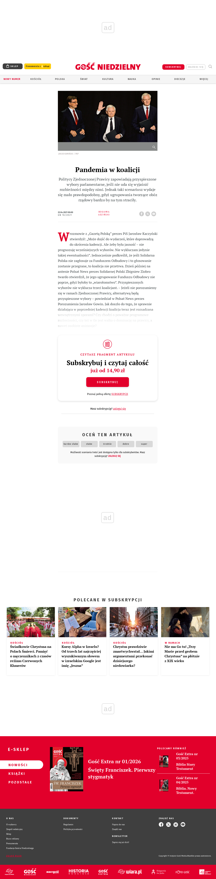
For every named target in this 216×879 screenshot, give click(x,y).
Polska (60, 79)
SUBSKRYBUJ (173, 67)
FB (142, 212)
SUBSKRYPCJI (119, 394)
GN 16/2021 (65, 215)
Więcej (204, 79)
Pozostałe (16, 782)
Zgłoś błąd (14, 856)
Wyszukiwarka (210, 66)
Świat (84, 79)
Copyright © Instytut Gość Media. (173, 856)
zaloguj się (196, 67)
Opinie (156, 79)
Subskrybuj (107, 382)
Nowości (16, 765)
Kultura (108, 79)
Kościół (36, 79)
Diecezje (179, 79)
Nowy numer (12, 79)
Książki (16, 773)
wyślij (154, 212)
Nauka (132, 79)
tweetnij (148, 212)
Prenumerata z (37, 66)
